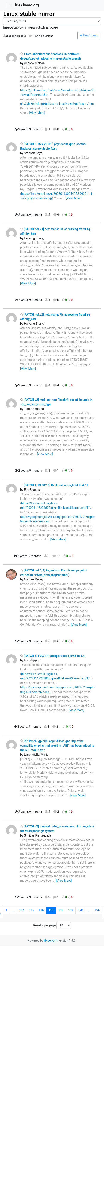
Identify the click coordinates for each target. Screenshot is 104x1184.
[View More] (37, 112)
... (13, 910)
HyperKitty (51, 940)
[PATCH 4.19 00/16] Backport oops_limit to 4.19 (54, 485)
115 (31, 910)
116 (41, 910)
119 (70, 910)
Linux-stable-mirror (29, 13)
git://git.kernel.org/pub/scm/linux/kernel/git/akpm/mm (57, 103)
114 (21, 910)
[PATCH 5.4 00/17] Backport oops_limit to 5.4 (52, 656)
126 (97, 910)
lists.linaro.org (27, 5)
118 (60, 910)
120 (80, 910)
